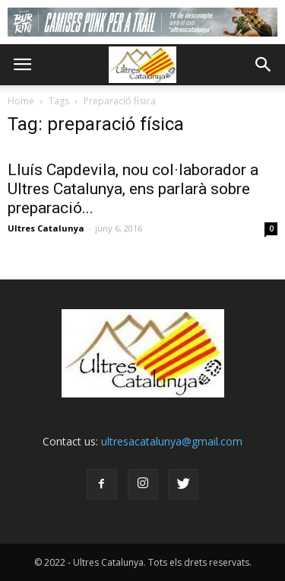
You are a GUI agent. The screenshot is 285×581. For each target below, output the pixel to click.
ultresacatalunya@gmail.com (171, 441)
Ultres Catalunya (46, 228)
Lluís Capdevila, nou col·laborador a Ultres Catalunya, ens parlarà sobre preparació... (133, 189)
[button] (263, 64)
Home (21, 100)
